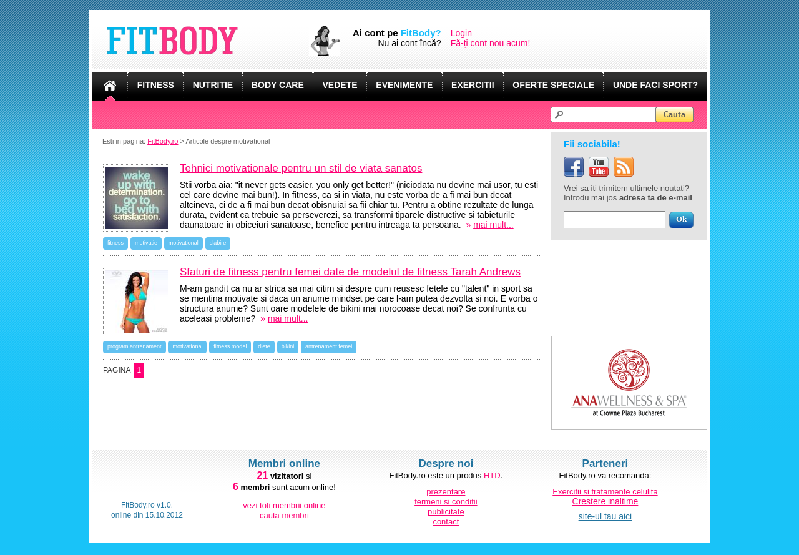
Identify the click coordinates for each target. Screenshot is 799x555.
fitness (115, 243)
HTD (492, 475)
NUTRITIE (213, 85)
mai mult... (493, 225)
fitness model (230, 346)
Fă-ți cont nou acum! (491, 43)
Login (461, 33)
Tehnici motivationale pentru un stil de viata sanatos (301, 168)
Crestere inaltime (605, 501)
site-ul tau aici (605, 516)
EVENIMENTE (404, 85)
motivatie (146, 243)
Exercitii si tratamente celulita (604, 491)
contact (446, 521)
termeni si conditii (445, 501)
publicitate (446, 511)
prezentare (445, 491)
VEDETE (340, 85)
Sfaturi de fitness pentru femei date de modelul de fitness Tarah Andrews (350, 272)
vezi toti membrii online (284, 505)
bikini (288, 346)
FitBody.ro (162, 141)
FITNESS (155, 85)
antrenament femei (328, 346)
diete (264, 346)
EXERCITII (472, 85)
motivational (184, 243)
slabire (218, 243)
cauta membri (284, 515)
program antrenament (134, 346)
